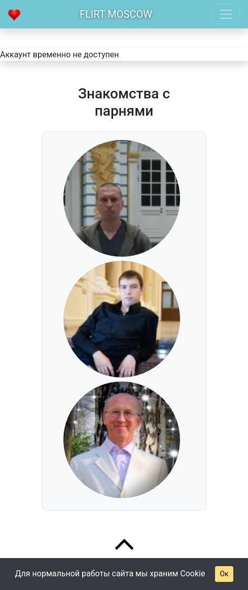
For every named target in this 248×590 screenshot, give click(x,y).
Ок (224, 574)
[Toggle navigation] (225, 14)
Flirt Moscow (116, 14)
